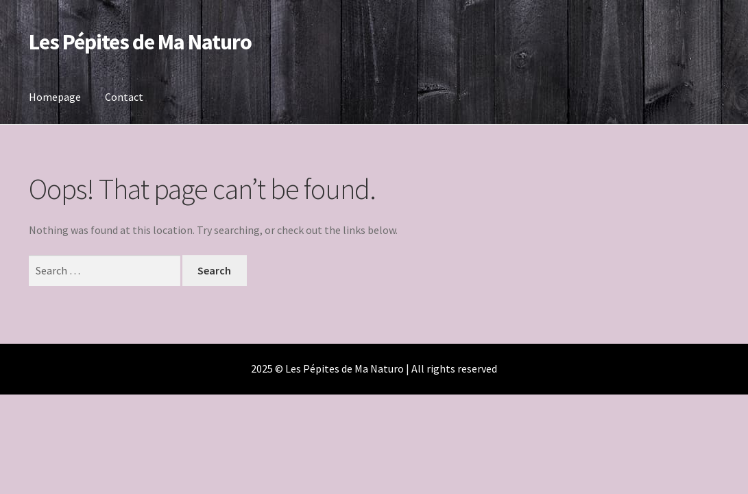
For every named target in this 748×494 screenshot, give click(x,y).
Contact (124, 97)
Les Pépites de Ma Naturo (140, 42)
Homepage (55, 97)
